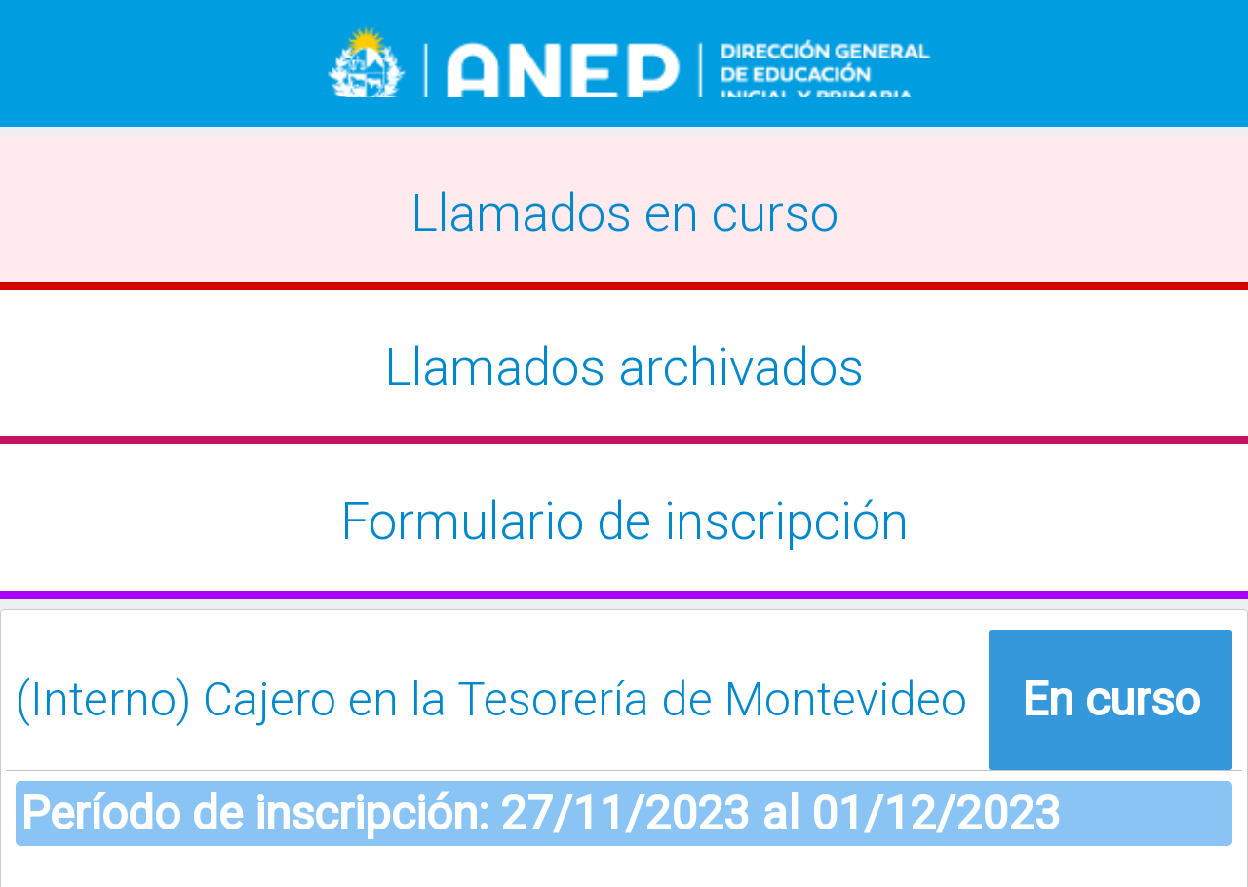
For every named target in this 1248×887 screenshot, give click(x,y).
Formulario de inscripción (624, 521)
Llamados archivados (624, 367)
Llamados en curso (624, 213)
